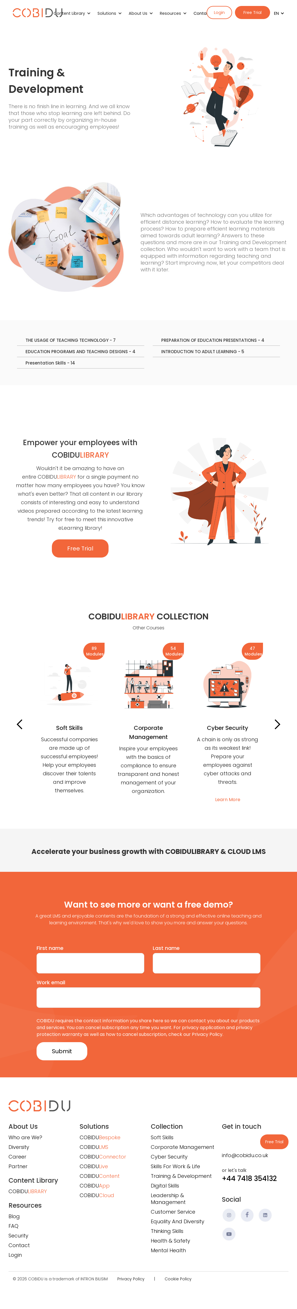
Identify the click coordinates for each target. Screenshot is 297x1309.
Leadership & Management (168, 1199)
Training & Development (181, 1176)
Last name (166, 948)
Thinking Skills (167, 1231)
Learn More (69, 791)
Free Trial (252, 12)
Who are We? (25, 1137)
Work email (51, 982)
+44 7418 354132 (249, 1178)
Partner (18, 1166)
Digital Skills (165, 1185)
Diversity (19, 1147)
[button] (277, 13)
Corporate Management (182, 1147)
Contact (202, 13)
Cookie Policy (178, 1279)
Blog (14, 1216)
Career (17, 1156)
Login (219, 12)
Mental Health (168, 1250)
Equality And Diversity (177, 1221)
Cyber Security (169, 1156)
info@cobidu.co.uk (245, 1155)
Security (18, 1235)
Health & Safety (170, 1240)
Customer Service (173, 1211)
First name (50, 948)
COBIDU (28, 1191)
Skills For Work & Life (175, 1166)
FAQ (13, 1226)
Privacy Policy (131, 1279)
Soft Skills (162, 1137)
